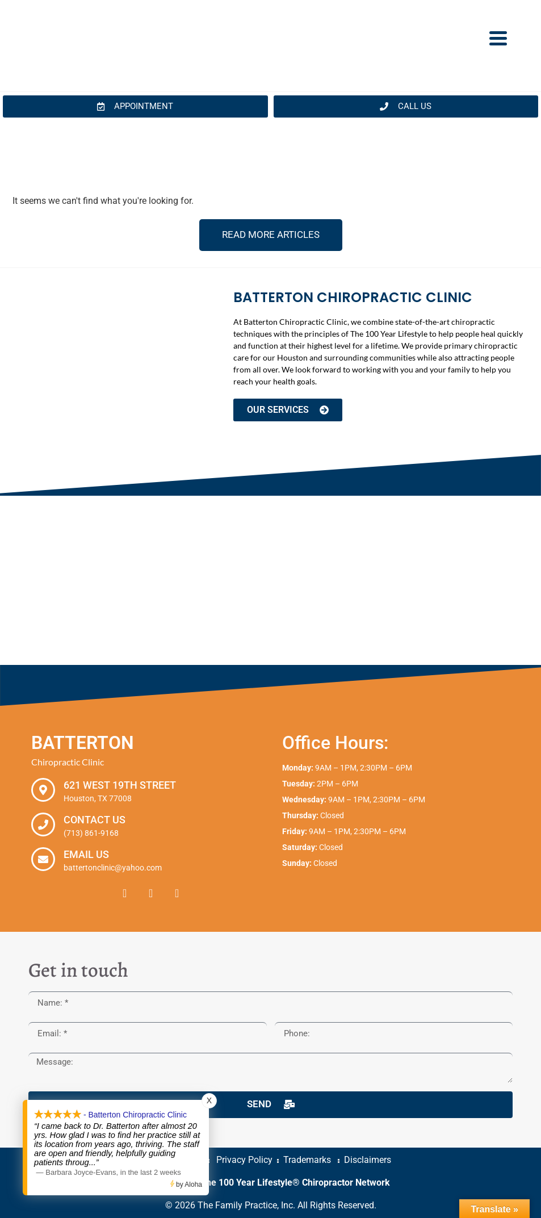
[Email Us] (43, 859)
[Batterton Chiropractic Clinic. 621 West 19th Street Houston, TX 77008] (270, 580)
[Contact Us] (43, 824)
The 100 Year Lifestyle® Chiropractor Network (295, 1182)
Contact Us (94, 820)
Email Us (86, 854)
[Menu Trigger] (498, 37)
